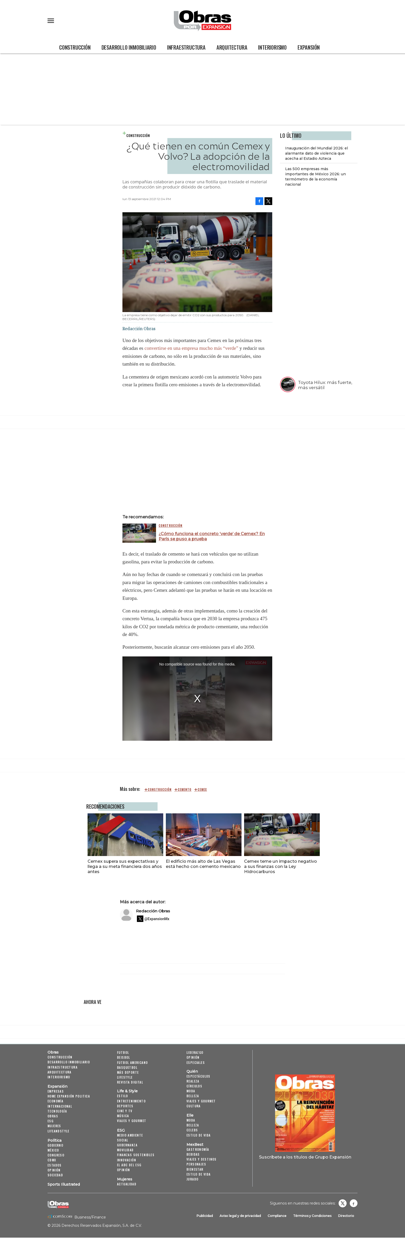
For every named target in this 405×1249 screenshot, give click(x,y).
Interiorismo (272, 47)
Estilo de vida (198, 1135)
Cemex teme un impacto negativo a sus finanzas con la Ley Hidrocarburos (279, 866)
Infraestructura (186, 47)
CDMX (52, 1160)
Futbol (123, 1052)
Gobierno (55, 1145)
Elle (189, 1115)
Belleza (192, 1096)
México (53, 1150)
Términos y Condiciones (312, 1216)
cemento (185, 790)
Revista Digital (130, 1082)
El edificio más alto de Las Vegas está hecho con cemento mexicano (202, 864)
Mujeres (54, 1126)
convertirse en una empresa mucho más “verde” (191, 348)
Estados (55, 1165)
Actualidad (126, 1184)
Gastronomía (197, 1149)
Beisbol (123, 1057)
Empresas (56, 1091)
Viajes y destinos (201, 1159)
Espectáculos (198, 1076)
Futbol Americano (132, 1062)
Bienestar (195, 1169)
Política (54, 1140)
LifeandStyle (58, 1131)
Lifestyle (125, 1077)
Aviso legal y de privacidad (240, 1216)
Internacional (60, 1106)
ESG (50, 1121)
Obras (53, 1052)
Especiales (195, 1062)
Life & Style (127, 1091)
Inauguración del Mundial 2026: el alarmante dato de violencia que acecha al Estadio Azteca (316, 153)
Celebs (192, 1130)
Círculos (194, 1086)
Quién (192, 1071)
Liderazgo (195, 1052)
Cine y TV (125, 1111)
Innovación (126, 1160)
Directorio (346, 1216)
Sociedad (55, 1175)
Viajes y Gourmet (131, 1120)
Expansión (309, 47)
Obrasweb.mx (353, 1203)
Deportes (125, 1106)
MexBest (194, 1144)
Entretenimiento (131, 1101)
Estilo (122, 1096)
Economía (55, 1101)
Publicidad (205, 1216)
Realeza (192, 1081)
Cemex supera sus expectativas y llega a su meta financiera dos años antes (123, 866)
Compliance (277, 1216)
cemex (202, 790)
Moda (190, 1091)
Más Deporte (128, 1072)
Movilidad (125, 1150)
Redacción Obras (153, 911)
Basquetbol (127, 1067)
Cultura (193, 1106)
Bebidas (193, 1154)
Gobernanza (127, 1145)
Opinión (54, 1170)
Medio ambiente (130, 1135)
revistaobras (342, 1203)
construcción (160, 790)
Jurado (192, 1179)
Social (122, 1140)
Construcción (75, 47)
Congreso (56, 1155)
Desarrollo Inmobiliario (129, 47)
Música (123, 1116)
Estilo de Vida (198, 1174)
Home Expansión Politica (69, 1096)
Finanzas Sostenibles (135, 1155)
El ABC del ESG (129, 1165)
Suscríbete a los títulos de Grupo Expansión (305, 1157)
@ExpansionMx (156, 919)
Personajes (196, 1164)
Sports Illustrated (64, 1184)
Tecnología (57, 1111)
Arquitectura (231, 47)
